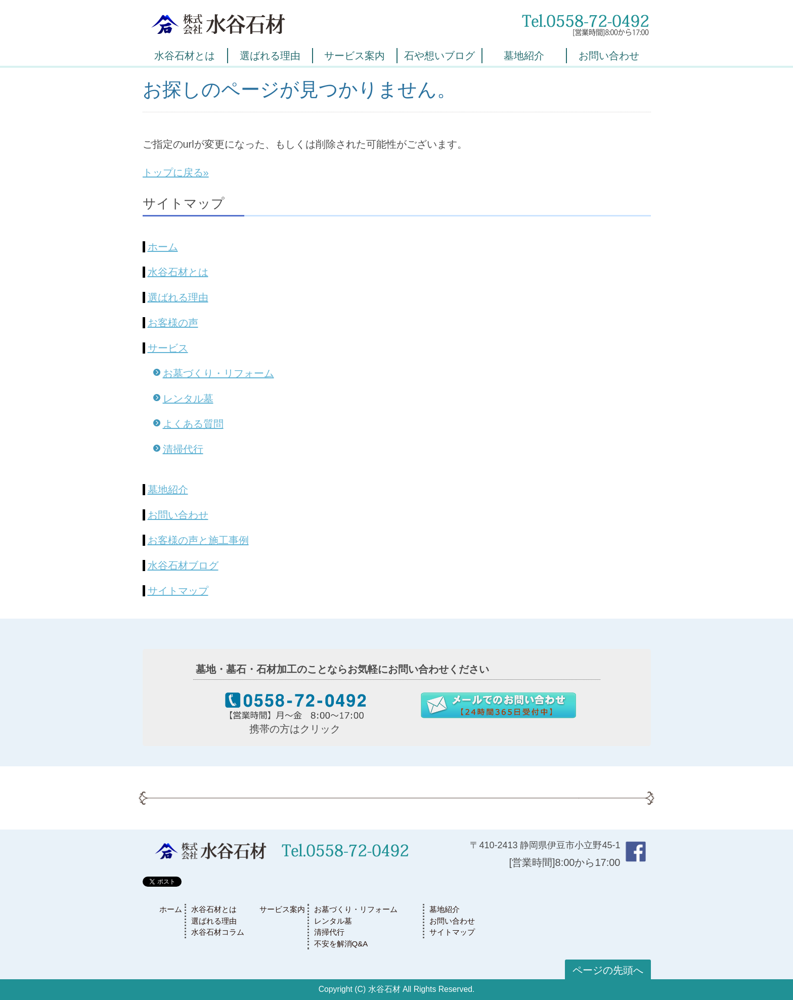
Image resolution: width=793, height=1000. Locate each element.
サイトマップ (178, 590)
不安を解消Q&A (341, 943)
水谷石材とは (184, 55)
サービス (168, 348)
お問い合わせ (609, 55)
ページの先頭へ (607, 970)
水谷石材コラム (217, 932)
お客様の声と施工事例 (198, 540)
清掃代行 (183, 449)
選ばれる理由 (270, 55)
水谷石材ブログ (183, 565)
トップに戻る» (176, 172)
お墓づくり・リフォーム (218, 373)
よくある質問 (193, 423)
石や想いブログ (439, 55)
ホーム (163, 246)
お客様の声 (173, 322)
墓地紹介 (524, 55)
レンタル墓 (188, 398)
